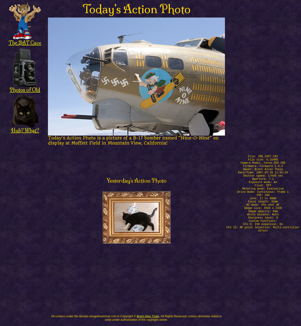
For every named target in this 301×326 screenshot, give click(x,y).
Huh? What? (25, 127)
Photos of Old (25, 87)
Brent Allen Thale (148, 316)
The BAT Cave (25, 40)
